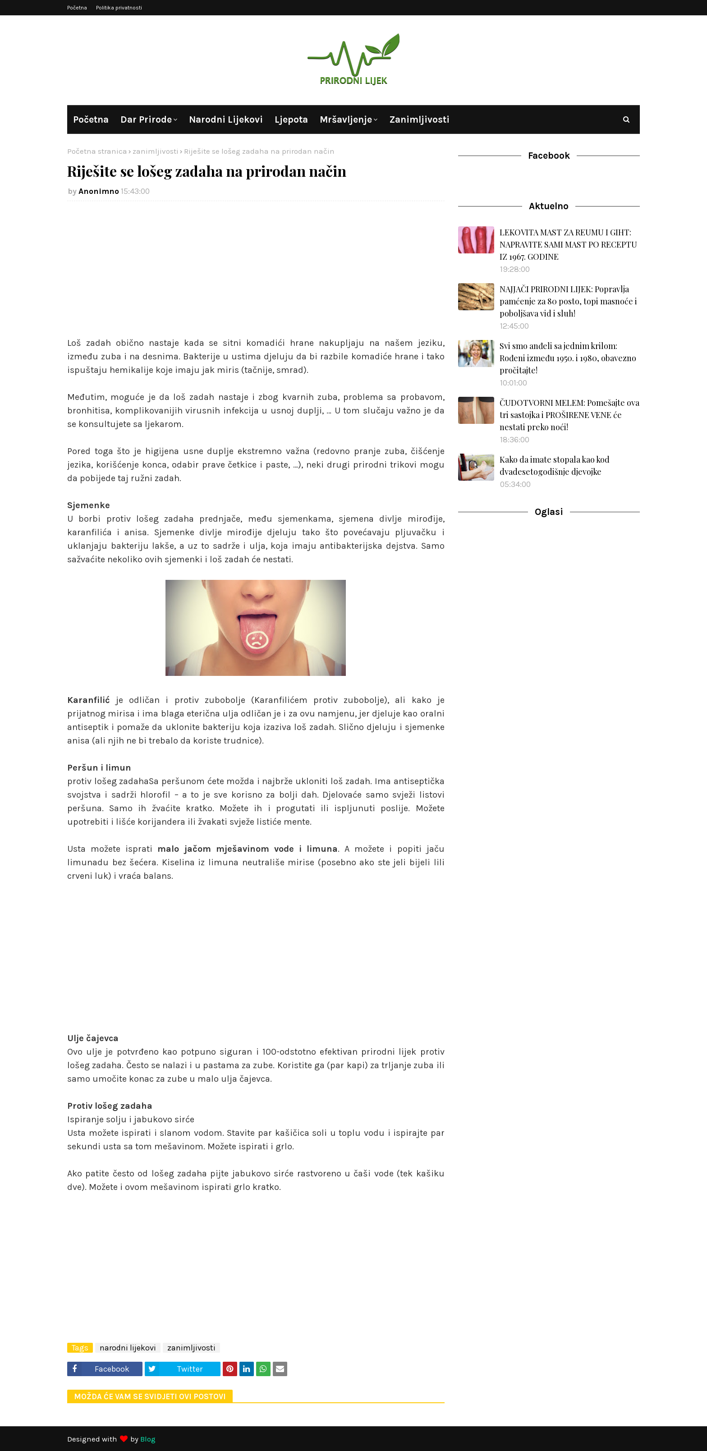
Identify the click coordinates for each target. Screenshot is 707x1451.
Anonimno (98, 191)
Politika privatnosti (119, 8)
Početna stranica (97, 151)
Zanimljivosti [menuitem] (419, 119)
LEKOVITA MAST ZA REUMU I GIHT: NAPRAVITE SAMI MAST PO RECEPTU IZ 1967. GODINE (568, 244)
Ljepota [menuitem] (291, 119)
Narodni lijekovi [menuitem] (226, 119)
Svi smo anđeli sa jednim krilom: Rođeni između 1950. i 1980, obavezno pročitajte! (568, 358)
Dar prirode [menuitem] (146, 119)
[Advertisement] (256, 273)
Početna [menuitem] (91, 119)
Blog (148, 1438)
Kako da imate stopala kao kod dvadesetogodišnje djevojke (555, 465)
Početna (77, 8)
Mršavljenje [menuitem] (346, 119)
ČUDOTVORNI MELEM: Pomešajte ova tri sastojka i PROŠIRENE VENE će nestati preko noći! (569, 414)
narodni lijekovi (128, 1348)
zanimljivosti (156, 151)
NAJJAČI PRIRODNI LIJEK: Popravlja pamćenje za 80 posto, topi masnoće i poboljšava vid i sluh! (568, 301)
